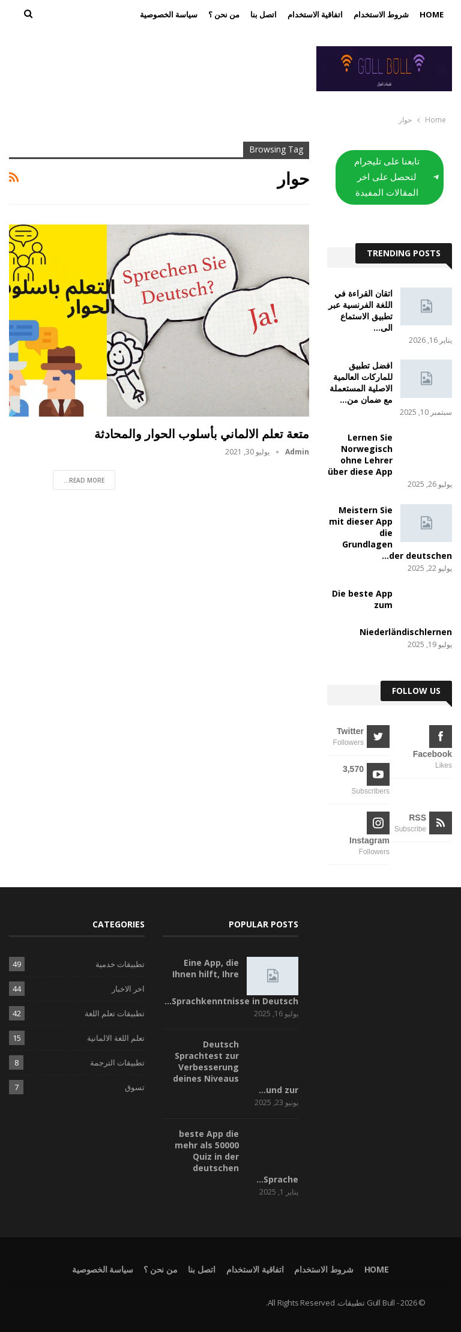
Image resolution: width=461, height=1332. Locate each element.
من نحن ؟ (224, 14)
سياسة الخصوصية (168, 14)
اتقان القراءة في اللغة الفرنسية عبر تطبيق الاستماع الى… (360, 310)
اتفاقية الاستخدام (315, 14)
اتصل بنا (263, 14)
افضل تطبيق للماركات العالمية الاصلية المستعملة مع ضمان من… (361, 382)
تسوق (135, 1087)
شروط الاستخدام (381, 14)
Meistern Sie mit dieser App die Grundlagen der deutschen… (390, 532)
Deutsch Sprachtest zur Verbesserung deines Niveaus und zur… (235, 1066)
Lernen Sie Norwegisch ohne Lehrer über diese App (360, 454)
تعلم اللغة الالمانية (116, 1037)
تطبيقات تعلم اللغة (115, 1013)
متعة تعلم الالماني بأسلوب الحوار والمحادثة (201, 434)
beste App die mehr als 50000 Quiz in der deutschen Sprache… (236, 1156)
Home (432, 14)
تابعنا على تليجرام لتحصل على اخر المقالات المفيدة (396, 177)
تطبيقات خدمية (120, 964)
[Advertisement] (153, 67)
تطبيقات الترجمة (117, 1062)
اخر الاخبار (128, 988)
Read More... (84, 480)
